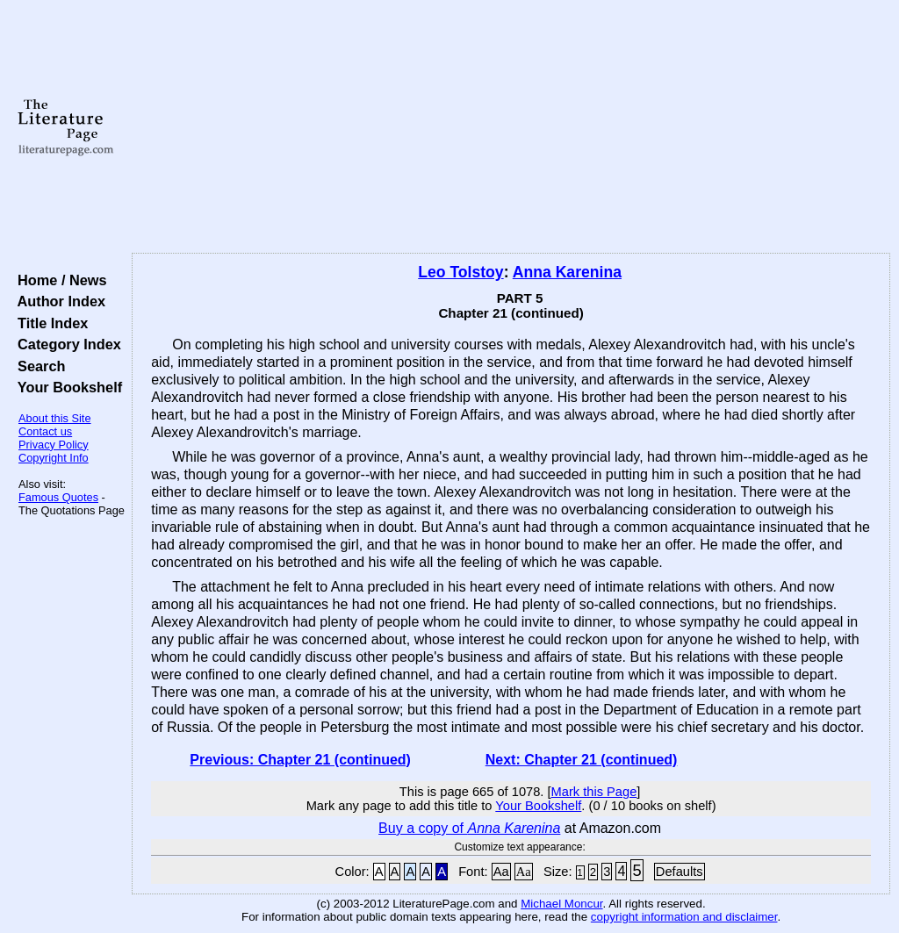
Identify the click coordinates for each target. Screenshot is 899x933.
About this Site (54, 418)
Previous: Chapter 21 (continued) (300, 759)
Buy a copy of (469, 828)
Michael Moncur (561, 903)
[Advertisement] (511, 127)
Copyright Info (53, 457)
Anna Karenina (567, 272)
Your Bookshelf (66, 387)
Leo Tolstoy (460, 272)
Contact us (45, 431)
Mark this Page (594, 792)
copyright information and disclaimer (684, 916)
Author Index (57, 301)
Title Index (49, 323)
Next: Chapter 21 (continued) (581, 759)
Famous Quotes (58, 497)
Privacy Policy (53, 444)
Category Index (65, 344)
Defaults (679, 872)
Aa (501, 872)
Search (37, 366)
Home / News (58, 280)
